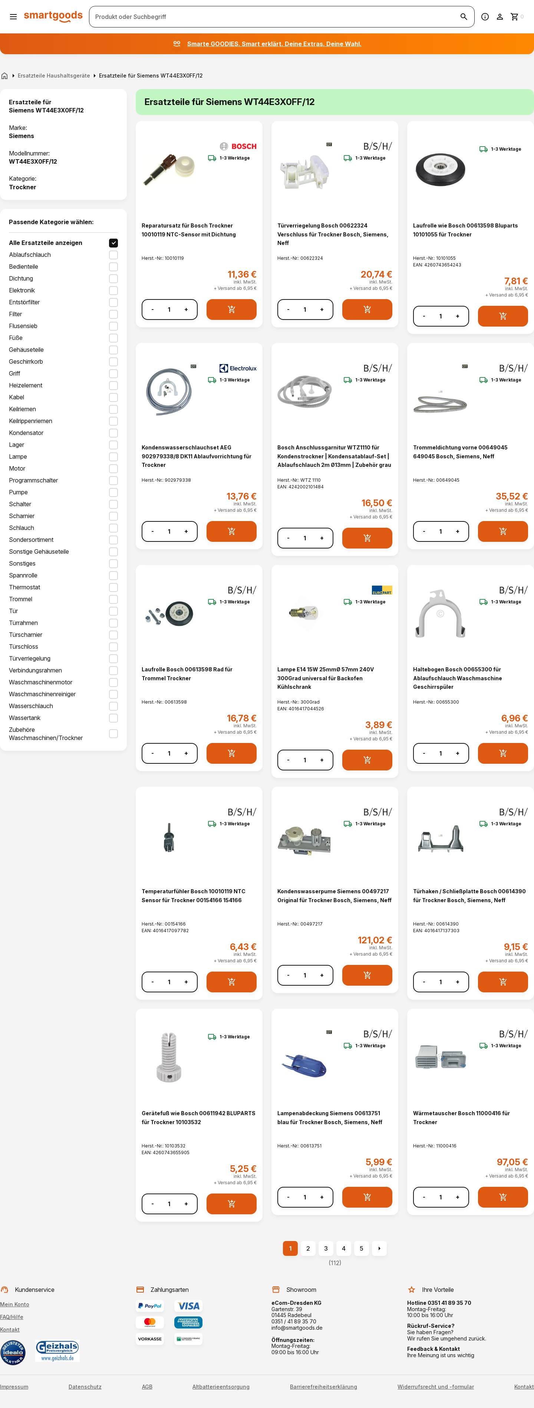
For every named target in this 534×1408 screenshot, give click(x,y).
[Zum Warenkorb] (517, 16)
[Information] (485, 16)
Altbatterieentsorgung (221, 1387)
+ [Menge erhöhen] (186, 309)
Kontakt (10, 1329)
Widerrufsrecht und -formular (436, 1387)
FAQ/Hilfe (11, 1317)
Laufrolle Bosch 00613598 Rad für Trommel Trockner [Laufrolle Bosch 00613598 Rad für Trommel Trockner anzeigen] (187, 673)
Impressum (14, 1387)
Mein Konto (14, 1304)
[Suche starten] (463, 16)
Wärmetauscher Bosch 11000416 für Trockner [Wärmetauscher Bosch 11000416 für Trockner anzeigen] (461, 1117)
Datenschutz (85, 1387)
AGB (147, 1387)
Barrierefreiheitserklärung (323, 1387)
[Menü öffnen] (13, 16)
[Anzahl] (169, 309)
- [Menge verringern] (152, 309)
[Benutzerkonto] (499, 16)
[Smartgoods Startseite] (53, 16)
